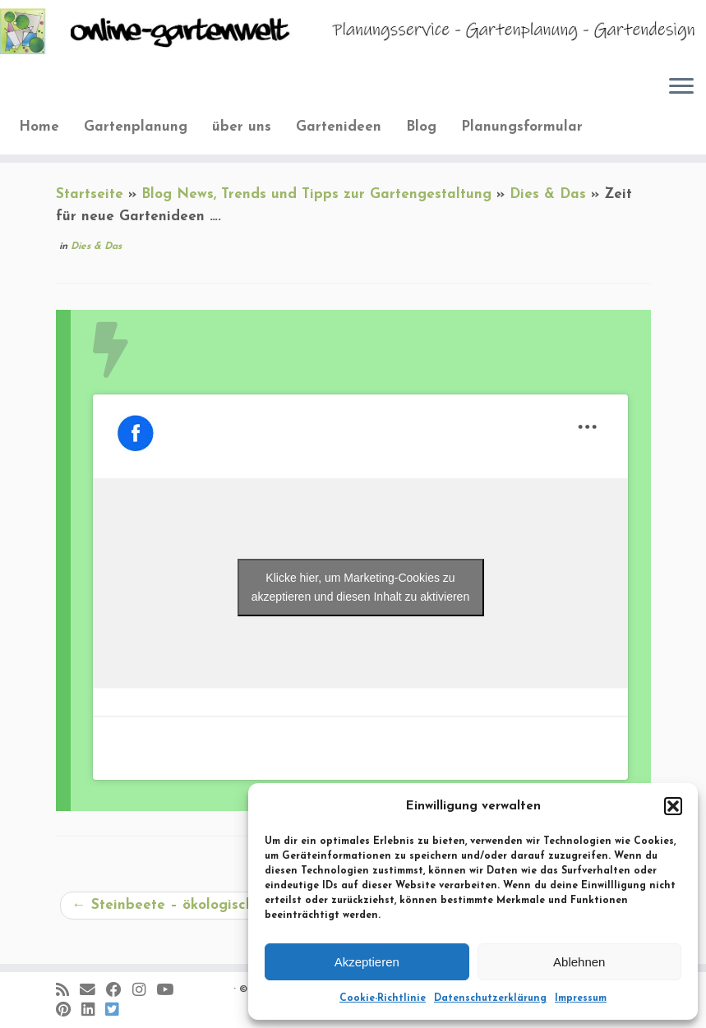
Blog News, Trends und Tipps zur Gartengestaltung (316, 194)
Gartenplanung (135, 127)
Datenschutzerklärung (490, 998)
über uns (241, 127)
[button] (673, 806)
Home (39, 127)
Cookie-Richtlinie (382, 998)
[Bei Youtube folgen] (170, 991)
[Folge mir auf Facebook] (119, 991)
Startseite (89, 194)
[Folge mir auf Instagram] (144, 991)
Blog (421, 127)
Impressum (581, 998)
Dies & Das (548, 194)
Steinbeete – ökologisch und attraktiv (210, 905)
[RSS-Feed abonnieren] (68, 991)
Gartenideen (338, 127)
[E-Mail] (93, 991)
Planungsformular (522, 127)
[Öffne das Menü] (681, 88)
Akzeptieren (367, 962)
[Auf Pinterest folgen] (68, 1011)
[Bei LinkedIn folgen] (93, 1011)
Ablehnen (579, 962)
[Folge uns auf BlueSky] (117, 1011)
